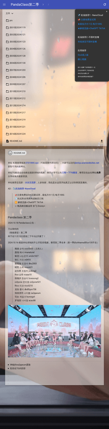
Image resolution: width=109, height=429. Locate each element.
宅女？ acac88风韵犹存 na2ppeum (54, 365)
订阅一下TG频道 (69, 173)
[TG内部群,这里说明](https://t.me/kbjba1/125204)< (54, 369)
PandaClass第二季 (25, 5)
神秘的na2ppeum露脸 (20, 365)
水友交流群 (30, 183)
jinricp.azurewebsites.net (87, 163)
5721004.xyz (32, 163)
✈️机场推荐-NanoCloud (24, 189)
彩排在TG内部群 (18, 369)
